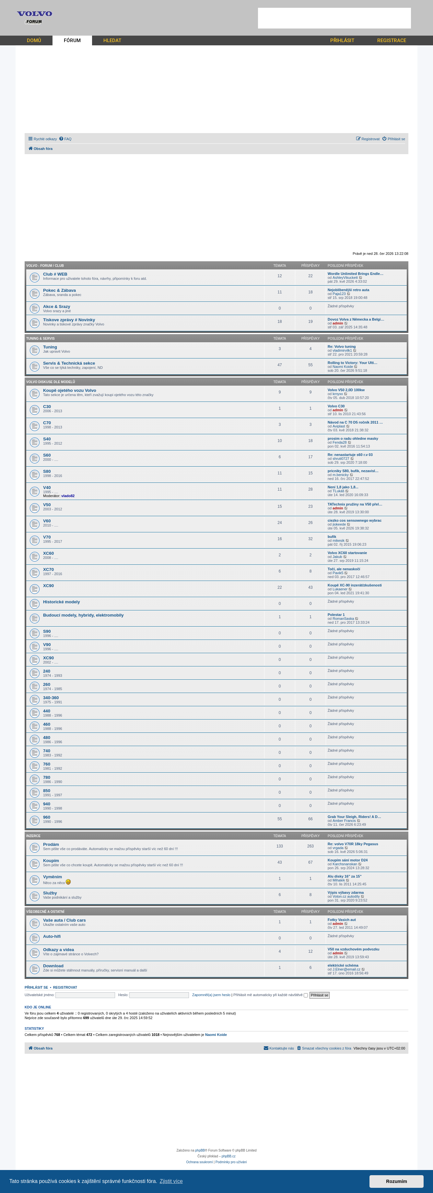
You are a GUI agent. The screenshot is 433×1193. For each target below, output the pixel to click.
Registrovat (65, 987)
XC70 (48, 569)
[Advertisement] (334, 18)
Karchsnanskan (345, 864)
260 (46, 684)
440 (46, 711)
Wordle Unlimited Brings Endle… (355, 274)
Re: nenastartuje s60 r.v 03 (350, 455)
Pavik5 (338, 573)
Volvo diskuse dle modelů (50, 382)
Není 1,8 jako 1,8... (343, 487)
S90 (47, 631)
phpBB (200, 1150)
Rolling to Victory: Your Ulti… (352, 363)
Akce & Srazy (56, 306)
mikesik (339, 540)
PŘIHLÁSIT (342, 40)
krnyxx (338, 394)
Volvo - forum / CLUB (45, 265)
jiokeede (339, 524)
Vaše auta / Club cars (64, 920)
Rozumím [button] (396, 1181)
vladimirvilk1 (342, 350)
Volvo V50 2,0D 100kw (346, 390)
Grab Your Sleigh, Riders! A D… (354, 817)
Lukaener (340, 589)
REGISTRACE (391, 40)
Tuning (50, 347)
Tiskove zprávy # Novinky (69, 319)
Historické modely (61, 601)
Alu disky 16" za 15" (345, 876)
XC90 (48, 585)
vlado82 (68, 496)
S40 (47, 439)
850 (46, 790)
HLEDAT (112, 40)
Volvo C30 (336, 406)
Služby (50, 893)
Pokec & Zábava (59, 290)
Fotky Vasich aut (342, 920)
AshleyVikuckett (345, 277)
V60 (47, 520)
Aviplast (339, 426)
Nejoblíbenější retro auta (348, 290)
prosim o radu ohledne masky (353, 438)
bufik (332, 537)
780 (46, 777)
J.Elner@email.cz (346, 969)
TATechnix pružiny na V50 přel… (355, 504)
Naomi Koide (343, 367)
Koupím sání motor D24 (348, 860)
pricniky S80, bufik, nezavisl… (353, 471)
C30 (47, 406)
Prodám (51, 844)
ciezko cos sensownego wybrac (354, 520)
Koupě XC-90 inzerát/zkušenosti (355, 585)
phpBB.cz (229, 1156)
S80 (47, 471)
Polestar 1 (336, 615)
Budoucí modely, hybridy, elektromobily (83, 615)
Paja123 (339, 294)
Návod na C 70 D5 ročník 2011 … (355, 422)
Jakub (337, 557)
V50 (47, 504)
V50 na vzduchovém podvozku (354, 949)
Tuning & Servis (40, 338)
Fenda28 (339, 442)
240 (46, 671)
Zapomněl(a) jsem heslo (211, 995)
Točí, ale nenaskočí (344, 569)
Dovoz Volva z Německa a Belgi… (356, 319)
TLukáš (338, 491)
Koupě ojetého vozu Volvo (69, 390)
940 (46, 803)
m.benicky (341, 475)
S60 (47, 455)
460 (46, 724)
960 (46, 817)
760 (46, 764)
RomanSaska (343, 618)
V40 (47, 487)
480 (46, 737)
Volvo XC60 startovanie (347, 553)
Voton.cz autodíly (346, 896)
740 (46, 750)
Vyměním (52, 876)
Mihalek (339, 880)
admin (338, 323)
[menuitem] (65, 139)
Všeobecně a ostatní (45, 912)
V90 (47, 644)
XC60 (48, 553)
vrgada (338, 848)
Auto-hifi (52, 936)
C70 (47, 422)
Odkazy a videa (58, 949)
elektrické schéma (343, 965)
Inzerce (33, 836)
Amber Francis (344, 821)
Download (53, 965)
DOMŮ (34, 40)
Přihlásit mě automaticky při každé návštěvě (270, 995)
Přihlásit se (36, 987)
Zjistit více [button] (171, 1181)
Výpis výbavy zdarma (346, 892)
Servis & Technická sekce (69, 363)
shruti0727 (341, 458)
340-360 (51, 697)
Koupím (51, 860)
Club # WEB (55, 274)
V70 (47, 537)
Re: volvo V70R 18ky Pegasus (353, 844)
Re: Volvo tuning (342, 346)
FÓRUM (72, 40)
